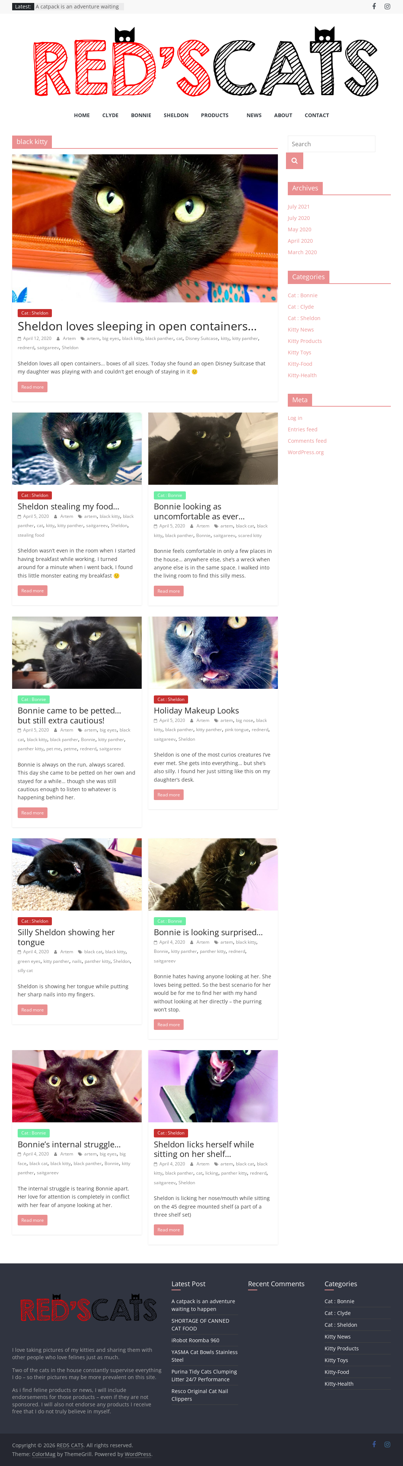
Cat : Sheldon (34, 313)
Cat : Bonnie (170, 495)
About (283, 115)
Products (215, 115)
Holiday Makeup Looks (196, 710)
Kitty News (301, 329)
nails (77, 961)
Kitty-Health (302, 375)
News (254, 115)
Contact (317, 115)
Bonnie (141, 115)
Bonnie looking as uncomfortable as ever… (199, 511)
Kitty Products (305, 340)
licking (211, 1173)
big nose (244, 720)
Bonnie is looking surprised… (208, 931)
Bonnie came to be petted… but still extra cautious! (69, 715)
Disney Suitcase (201, 338)
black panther (159, 338)
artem (93, 338)
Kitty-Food (300, 363)
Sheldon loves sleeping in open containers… (137, 326)
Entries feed (303, 429)
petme (70, 749)
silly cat (25, 970)
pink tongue (237, 729)
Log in (295, 417)
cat (179, 338)
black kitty (132, 338)
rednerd (26, 347)
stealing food (31, 535)
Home (82, 115)
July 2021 (299, 206)
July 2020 (299, 217)
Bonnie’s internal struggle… (69, 1144)
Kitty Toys (299, 352)
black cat (245, 526)
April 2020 (300, 240)
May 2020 (299, 229)
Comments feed (307, 440)
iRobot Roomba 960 (195, 1340)
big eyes (110, 338)
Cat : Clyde (301, 306)
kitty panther (245, 338)
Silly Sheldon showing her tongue (66, 936)
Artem (70, 338)
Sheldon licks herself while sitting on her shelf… (204, 1149)
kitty (225, 338)
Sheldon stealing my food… (68, 506)
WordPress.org (306, 452)
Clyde (110, 115)
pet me (53, 749)
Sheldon (176, 115)
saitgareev (48, 347)
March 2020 (302, 252)
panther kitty (30, 749)
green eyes (29, 961)
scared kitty (250, 535)
